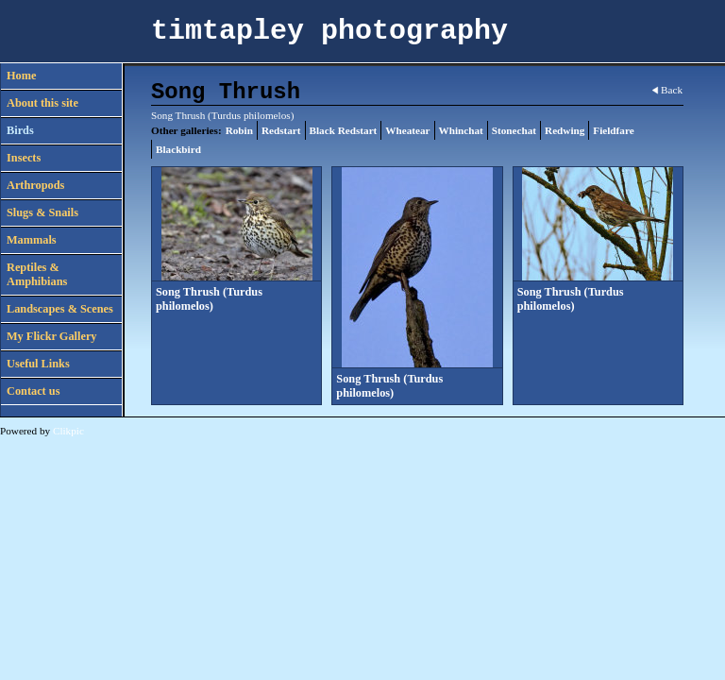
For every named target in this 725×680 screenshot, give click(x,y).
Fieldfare (613, 130)
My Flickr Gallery (52, 336)
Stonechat (514, 130)
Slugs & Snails (42, 212)
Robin (239, 130)
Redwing (564, 130)
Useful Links (38, 363)
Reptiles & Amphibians (37, 274)
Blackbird (178, 149)
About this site (42, 103)
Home (21, 75)
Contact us (33, 391)
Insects (24, 157)
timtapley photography (329, 31)
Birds (20, 130)
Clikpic (68, 430)
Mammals (32, 239)
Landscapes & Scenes (60, 308)
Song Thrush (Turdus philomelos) (209, 299)
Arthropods (35, 185)
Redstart (281, 130)
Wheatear (407, 130)
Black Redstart (344, 130)
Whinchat (461, 130)
